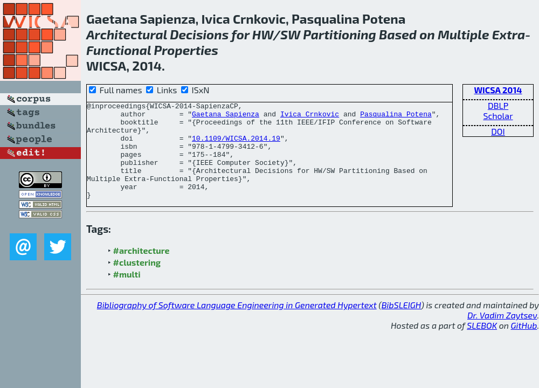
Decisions (199, 34)
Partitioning (339, 34)
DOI (498, 131)
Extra (508, 34)
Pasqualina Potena (396, 117)
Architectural (126, 34)
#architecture (141, 270)
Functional (118, 50)
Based (398, 34)
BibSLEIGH (401, 324)
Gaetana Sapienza (225, 117)
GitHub (524, 345)
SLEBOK (482, 345)
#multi (127, 293)
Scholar (498, 115)
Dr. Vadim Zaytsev (502, 334)
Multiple (463, 34)
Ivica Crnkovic (309, 117)
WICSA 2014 (498, 90)
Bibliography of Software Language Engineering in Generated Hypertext (237, 324)
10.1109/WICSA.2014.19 (236, 146)
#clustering (137, 281)
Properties (186, 50)
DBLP (498, 105)
